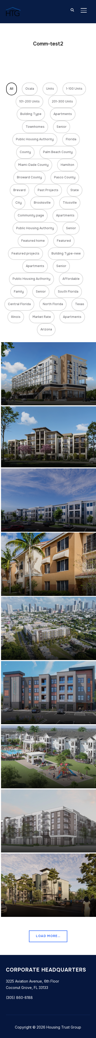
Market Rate (42, 317)
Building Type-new (66, 253)
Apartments (63, 114)
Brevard (19, 190)
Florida (71, 139)
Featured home (33, 241)
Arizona (46, 329)
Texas (79, 304)
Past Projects (48, 190)
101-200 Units (29, 101)
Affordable (71, 279)
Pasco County (65, 177)
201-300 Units (62, 101)
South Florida (68, 292)
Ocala (29, 89)
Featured (64, 241)
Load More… (48, 936)
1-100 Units (74, 89)
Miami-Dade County (33, 165)
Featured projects (25, 253)
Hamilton (67, 165)
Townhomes (35, 127)
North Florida (53, 304)
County (25, 152)
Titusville (70, 203)
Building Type (30, 114)
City (18, 203)
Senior (62, 127)
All (11, 89)
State (74, 190)
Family (19, 292)
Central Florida (19, 304)
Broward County (29, 177)
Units (50, 89)
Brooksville (42, 203)
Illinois (15, 317)
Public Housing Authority (35, 139)
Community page (31, 215)
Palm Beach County (58, 152)
